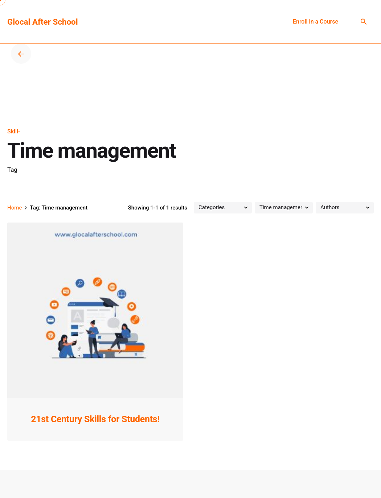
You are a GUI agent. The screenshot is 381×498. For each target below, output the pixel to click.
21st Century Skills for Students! (95, 419)
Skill (12, 131)
